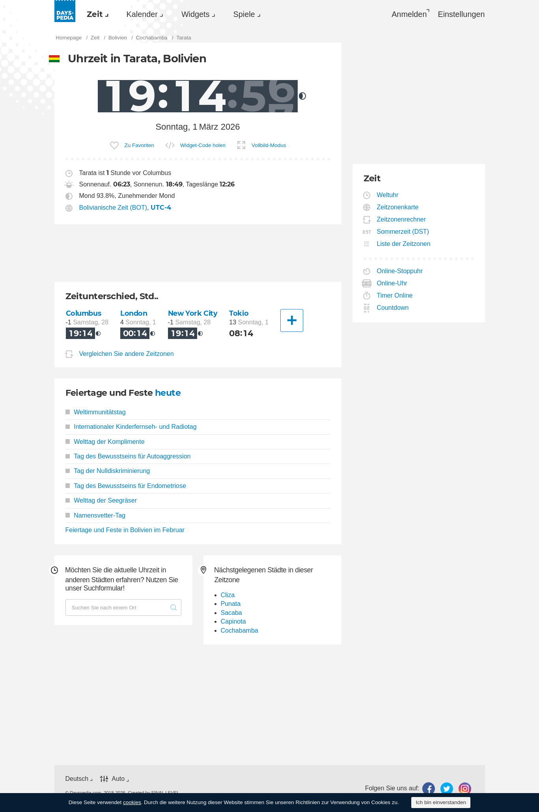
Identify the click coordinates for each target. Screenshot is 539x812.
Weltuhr (388, 195)
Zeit (95, 14)
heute (168, 392)
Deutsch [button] (77, 778)
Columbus (83, 313)
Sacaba (231, 612)
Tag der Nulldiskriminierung (107, 470)
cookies (132, 802)
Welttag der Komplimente (105, 441)
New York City (193, 313)
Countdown (393, 307)
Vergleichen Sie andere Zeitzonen (126, 353)
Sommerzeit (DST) (403, 231)
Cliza (228, 595)
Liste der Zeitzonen (404, 243)
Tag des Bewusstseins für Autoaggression (128, 456)
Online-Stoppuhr (400, 271)
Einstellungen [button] (461, 14)
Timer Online (395, 295)
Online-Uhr (392, 283)
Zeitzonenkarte (398, 207)
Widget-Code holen (203, 145)
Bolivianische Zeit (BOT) (113, 207)
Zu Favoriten (139, 145)
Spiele (244, 14)
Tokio (238, 313)
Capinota (233, 621)
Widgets (195, 14)
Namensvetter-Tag (95, 515)
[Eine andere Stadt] (291, 320)
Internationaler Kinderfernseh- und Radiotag (131, 426)
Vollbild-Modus (269, 145)
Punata (231, 603)
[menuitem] (96, 14)
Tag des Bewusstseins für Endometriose (125, 485)
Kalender (142, 14)
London (133, 313)
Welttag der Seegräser (101, 500)
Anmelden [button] (409, 14)
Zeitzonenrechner (401, 219)
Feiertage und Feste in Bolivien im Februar (125, 530)
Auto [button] (118, 778)
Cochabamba (239, 630)
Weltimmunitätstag (95, 412)
